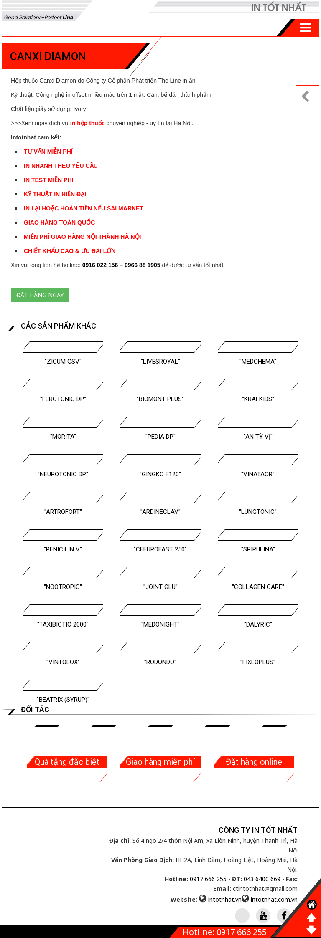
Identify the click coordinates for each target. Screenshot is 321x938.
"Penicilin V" (63, 549)
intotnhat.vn (225, 899)
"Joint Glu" (160, 587)
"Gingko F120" (160, 474)
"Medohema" (257, 361)
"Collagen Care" (258, 587)
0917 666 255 (208, 879)
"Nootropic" (63, 587)
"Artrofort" (63, 512)
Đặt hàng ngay (40, 295)
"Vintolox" (63, 662)
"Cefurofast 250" (160, 549)
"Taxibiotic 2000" (63, 624)
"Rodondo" (160, 662)
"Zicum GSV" (63, 361)
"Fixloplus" (257, 662)
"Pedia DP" (160, 436)
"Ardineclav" (160, 512)
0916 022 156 (100, 265)
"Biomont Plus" (160, 399)
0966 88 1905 (142, 265)
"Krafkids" (258, 399)
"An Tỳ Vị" (258, 436)
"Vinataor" (258, 474)
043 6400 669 (262, 879)
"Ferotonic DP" (63, 399)
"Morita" (63, 436)
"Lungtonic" (258, 512)
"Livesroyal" (160, 361)
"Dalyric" (258, 624)
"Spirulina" (258, 549)
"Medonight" (160, 624)
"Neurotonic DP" (63, 474)
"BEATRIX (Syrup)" (63, 699)
